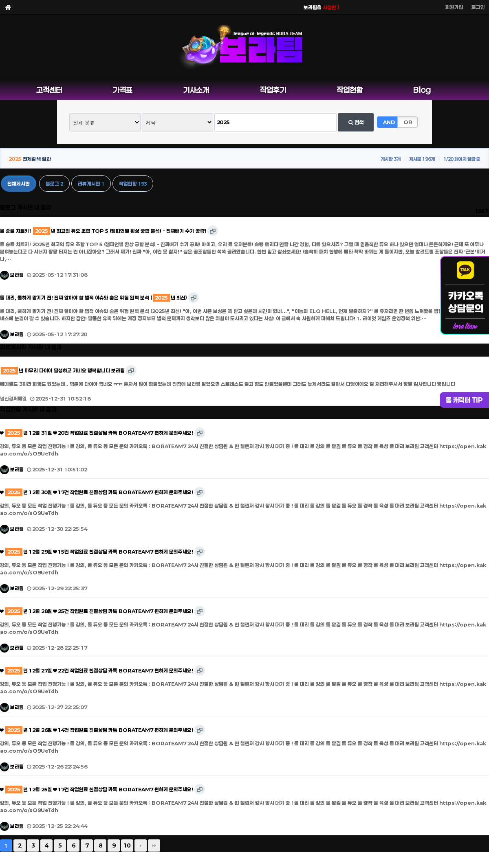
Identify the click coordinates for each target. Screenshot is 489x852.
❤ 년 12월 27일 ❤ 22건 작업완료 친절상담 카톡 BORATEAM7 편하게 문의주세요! (96, 670)
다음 (140, 845)
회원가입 (454, 7)
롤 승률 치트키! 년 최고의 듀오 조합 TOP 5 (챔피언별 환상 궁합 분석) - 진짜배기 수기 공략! (103, 230)
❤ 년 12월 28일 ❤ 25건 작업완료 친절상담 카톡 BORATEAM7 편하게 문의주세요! (96, 611)
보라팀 (12, 275)
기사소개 (196, 89)
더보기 (482, 211)
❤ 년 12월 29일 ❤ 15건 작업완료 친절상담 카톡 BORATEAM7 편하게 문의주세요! (96, 551)
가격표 (122, 89)
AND (389, 122)
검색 (355, 122)
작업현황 (350, 89)
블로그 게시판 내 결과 (25, 207)
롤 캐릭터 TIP (464, 400)
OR (407, 122)
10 (127, 845)
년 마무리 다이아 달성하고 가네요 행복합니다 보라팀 (63, 370)
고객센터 (49, 89)
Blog (422, 89)
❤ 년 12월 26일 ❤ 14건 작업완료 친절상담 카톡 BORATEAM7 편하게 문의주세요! (96, 730)
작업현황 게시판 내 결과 (28, 409)
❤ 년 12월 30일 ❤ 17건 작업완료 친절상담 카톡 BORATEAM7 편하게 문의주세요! (96, 492)
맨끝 (154, 845)
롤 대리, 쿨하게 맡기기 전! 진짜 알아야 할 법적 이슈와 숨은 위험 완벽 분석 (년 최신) (93, 297)
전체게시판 (18, 183)
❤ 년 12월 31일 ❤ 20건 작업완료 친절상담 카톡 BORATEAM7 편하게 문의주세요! (96, 432)
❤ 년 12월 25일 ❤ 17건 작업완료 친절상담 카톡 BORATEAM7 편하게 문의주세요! (96, 789)
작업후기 (273, 89)
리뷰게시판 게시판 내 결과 (31, 347)
